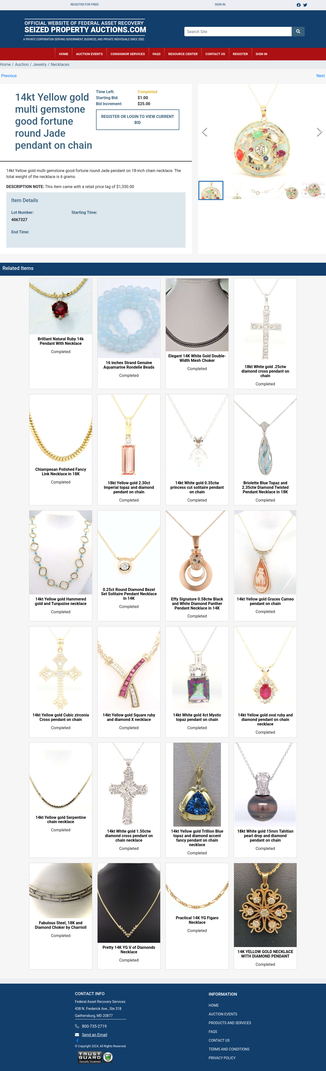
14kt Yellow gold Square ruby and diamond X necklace (129, 717)
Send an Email (94, 1034)
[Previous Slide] (204, 131)
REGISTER (240, 54)
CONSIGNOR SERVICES (128, 54)
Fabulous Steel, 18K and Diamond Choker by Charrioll (61, 925)
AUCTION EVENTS (89, 54)
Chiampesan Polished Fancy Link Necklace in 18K (60, 471)
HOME (63, 54)
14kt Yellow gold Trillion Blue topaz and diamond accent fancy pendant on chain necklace (197, 838)
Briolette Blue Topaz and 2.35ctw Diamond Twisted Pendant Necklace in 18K (265, 487)
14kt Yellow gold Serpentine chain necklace (60, 819)
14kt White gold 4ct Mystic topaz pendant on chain (197, 717)
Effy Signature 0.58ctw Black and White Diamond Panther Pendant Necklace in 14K (197, 603)
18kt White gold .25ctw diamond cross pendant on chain (265, 371)
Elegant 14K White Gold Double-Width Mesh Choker (197, 358)
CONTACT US (215, 54)
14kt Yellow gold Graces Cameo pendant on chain (265, 601)
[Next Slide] (319, 131)
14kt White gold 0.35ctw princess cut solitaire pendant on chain (197, 487)
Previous (9, 75)
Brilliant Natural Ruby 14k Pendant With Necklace (61, 341)
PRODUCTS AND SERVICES (230, 1023)
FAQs (157, 54)
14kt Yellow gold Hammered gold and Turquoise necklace (61, 601)
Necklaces (60, 64)
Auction (22, 64)
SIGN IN (261, 54)
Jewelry (40, 64)
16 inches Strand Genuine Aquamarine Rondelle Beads (128, 365)
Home (5, 64)
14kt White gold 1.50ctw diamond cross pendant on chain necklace (129, 836)
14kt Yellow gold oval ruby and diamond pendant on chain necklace (265, 719)
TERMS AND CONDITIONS (229, 1049)
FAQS (213, 1032)
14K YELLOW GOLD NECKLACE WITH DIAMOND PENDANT (265, 954)
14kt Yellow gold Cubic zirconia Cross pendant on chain (60, 717)
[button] (210, 190)
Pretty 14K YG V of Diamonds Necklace (129, 949)
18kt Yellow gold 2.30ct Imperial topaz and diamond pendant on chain (129, 487)
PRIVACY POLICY (222, 1058)
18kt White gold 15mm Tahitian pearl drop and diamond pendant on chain (265, 836)
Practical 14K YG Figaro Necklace (197, 920)
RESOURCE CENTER (183, 54)
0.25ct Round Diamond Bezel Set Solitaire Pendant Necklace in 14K (129, 594)
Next (320, 75)
